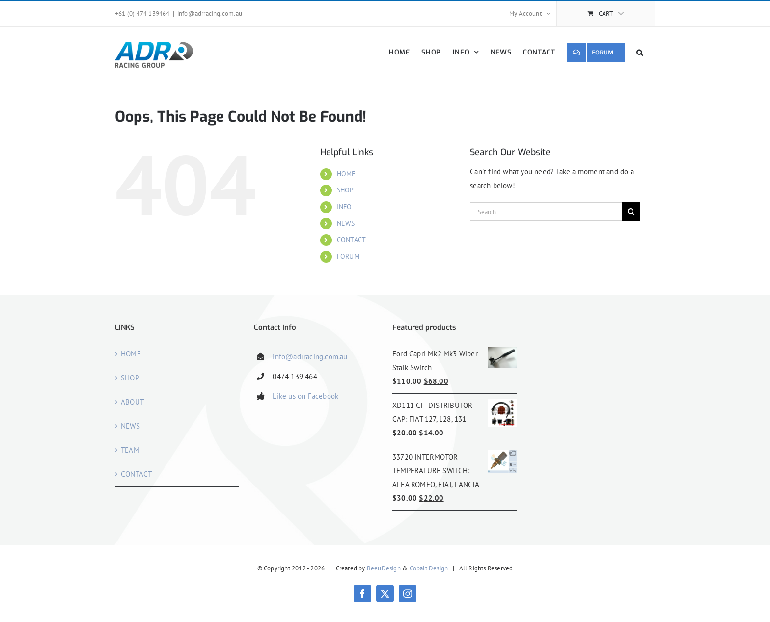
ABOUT (132, 401)
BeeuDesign (384, 568)
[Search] (631, 211)
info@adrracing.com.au (209, 13)
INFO (344, 206)
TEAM (130, 450)
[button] (639, 52)
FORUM (348, 256)
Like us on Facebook (305, 396)
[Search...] (546, 211)
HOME (346, 173)
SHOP (345, 190)
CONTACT (351, 239)
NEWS (346, 223)
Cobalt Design (429, 568)
